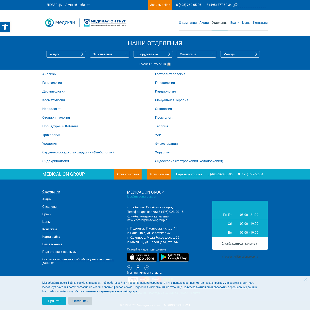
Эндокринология (55, 161)
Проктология (165, 117)
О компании (188, 23)
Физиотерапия (166, 144)
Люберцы (54, 5)
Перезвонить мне (189, 174)
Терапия (161, 126)
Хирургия (162, 152)
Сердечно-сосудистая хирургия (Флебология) (78, 152)
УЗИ (158, 135)
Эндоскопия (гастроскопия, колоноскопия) (189, 161)
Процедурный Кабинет (60, 126)
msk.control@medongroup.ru (147, 220)
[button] (5, 27)
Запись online (159, 174)
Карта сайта (51, 237)
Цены (246, 23)
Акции (204, 23)
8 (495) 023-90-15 (171, 212)
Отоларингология (56, 117)
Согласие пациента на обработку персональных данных (78, 261)
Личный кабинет (77, 5)
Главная (144, 64)
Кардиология (165, 91)
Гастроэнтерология (170, 74)
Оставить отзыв (128, 174)
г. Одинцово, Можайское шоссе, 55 (153, 237)
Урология (49, 144)
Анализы (49, 74)
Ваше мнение (52, 244)
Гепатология (52, 83)
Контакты (260, 23)
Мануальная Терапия (171, 100)
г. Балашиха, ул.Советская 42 (149, 233)
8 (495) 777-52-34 (250, 174)
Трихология (51, 135)
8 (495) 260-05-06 (220, 174)
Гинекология (165, 83)
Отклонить (80, 301)
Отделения (220, 23)
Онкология (163, 109)
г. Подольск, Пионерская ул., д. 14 (152, 228)
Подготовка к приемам (59, 252)
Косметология (53, 100)
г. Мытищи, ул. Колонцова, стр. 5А (152, 242)
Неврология (51, 109)
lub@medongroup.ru (141, 196)
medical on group (63, 174)
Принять (54, 301)
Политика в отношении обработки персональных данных (220, 287)
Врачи (234, 23)
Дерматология (53, 91)
